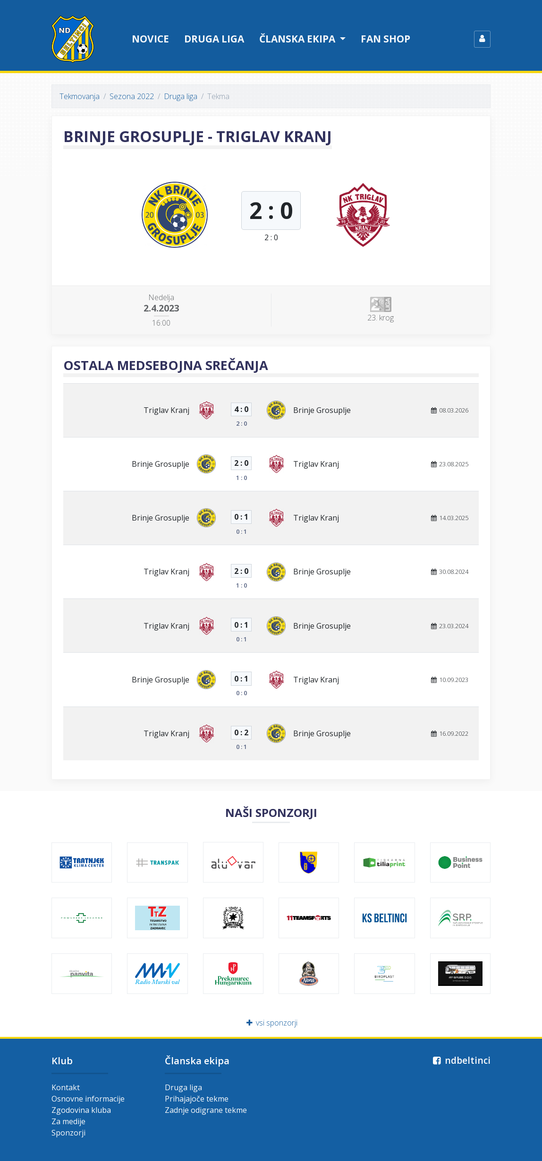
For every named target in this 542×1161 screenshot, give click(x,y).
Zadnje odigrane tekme (206, 1110)
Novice (150, 38)
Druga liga (214, 38)
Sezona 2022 (132, 96)
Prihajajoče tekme (197, 1099)
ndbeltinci (461, 1060)
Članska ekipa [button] (298, 38)
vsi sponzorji (271, 1023)
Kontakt (65, 1087)
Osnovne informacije (88, 1099)
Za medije (68, 1121)
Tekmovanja (79, 96)
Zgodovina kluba (81, 1110)
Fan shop (385, 38)
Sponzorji (68, 1132)
